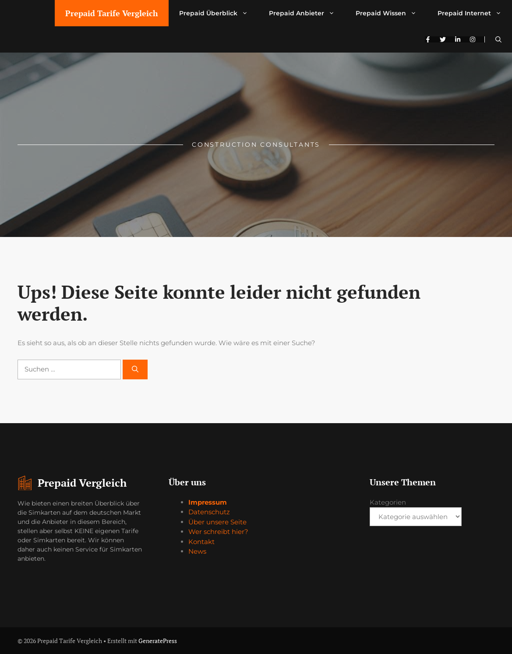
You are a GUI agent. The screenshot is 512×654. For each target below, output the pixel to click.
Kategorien (388, 502)
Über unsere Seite (217, 522)
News (197, 551)
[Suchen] (135, 369)
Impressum (207, 502)
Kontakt (201, 541)
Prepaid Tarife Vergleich (111, 13)
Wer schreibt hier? (218, 531)
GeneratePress (157, 640)
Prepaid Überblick (218, 13)
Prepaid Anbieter (307, 13)
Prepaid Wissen (391, 13)
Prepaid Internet (475, 13)
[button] (498, 39)
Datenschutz (209, 512)
